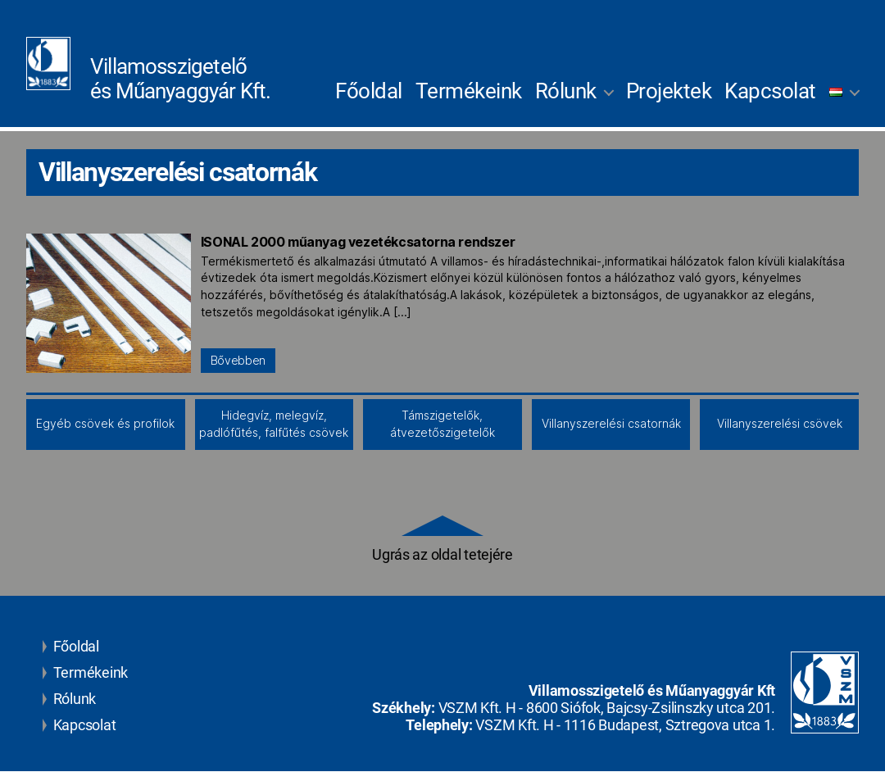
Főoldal (368, 91)
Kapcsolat (770, 91)
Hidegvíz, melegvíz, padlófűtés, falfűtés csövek (273, 424)
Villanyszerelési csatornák (611, 424)
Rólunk (566, 91)
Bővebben (238, 361)
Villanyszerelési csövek (779, 424)
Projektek (669, 91)
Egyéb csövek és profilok (105, 424)
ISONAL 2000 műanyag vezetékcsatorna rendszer (358, 242)
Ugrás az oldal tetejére (442, 540)
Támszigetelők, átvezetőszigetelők (442, 424)
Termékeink (468, 91)
